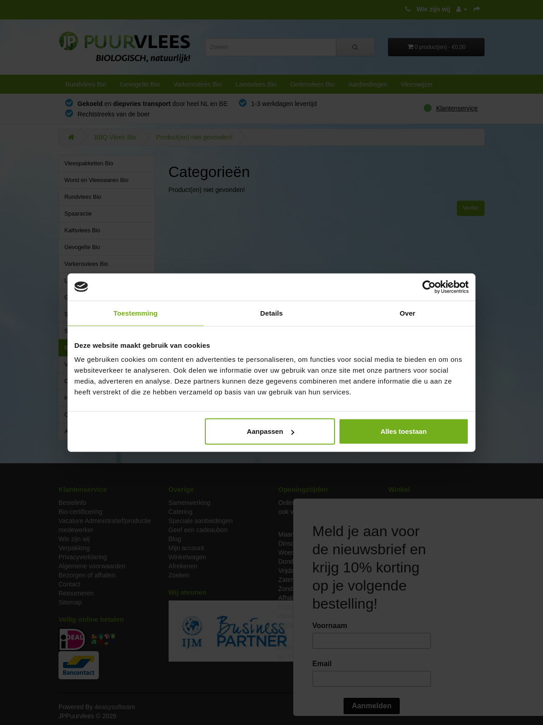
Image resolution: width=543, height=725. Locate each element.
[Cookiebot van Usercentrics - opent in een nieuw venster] (429, 286)
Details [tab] (271, 313)
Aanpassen (270, 431)
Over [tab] (408, 313)
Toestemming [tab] (135, 313)
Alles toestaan (404, 431)
